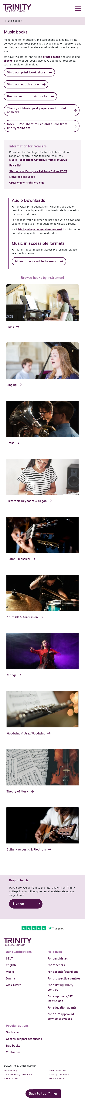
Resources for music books (27, 96)
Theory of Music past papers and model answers (36, 110)
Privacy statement (59, 1074)
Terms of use (11, 1078)
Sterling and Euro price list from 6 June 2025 (38, 171)
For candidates (58, 958)
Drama (10, 978)
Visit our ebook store (23, 84)
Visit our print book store (26, 72)
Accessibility (10, 1070)
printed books (51, 56)
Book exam (13, 1032)
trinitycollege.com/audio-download (40, 229)
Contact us (13, 1052)
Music (10, 971)
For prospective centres (64, 978)
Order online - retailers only (26, 182)
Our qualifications (19, 951)
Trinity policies (56, 1078)
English (11, 965)
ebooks (8, 60)
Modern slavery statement (18, 1074)
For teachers (56, 965)
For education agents (62, 1007)
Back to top (37, 1093)
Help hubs (55, 951)
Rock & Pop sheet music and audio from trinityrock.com (37, 126)
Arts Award (13, 985)
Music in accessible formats (35, 261)
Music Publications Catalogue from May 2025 (38, 159)
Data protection (57, 1070)
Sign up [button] (18, 903)
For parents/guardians (63, 971)
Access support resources (24, 1039)
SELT (9, 958)
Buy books (13, 1045)
